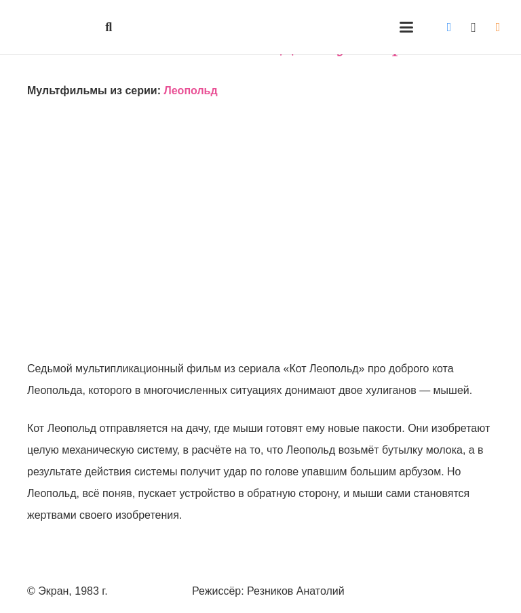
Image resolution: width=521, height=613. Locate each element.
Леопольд (190, 90)
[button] (109, 27)
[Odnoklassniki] (498, 27)
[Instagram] (473, 27)
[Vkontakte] (449, 27)
